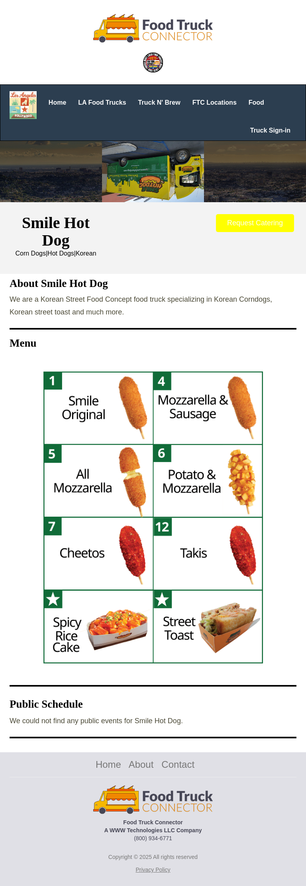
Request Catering (255, 223)
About (141, 764)
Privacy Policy (152, 869)
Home (108, 764)
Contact (177, 764)
